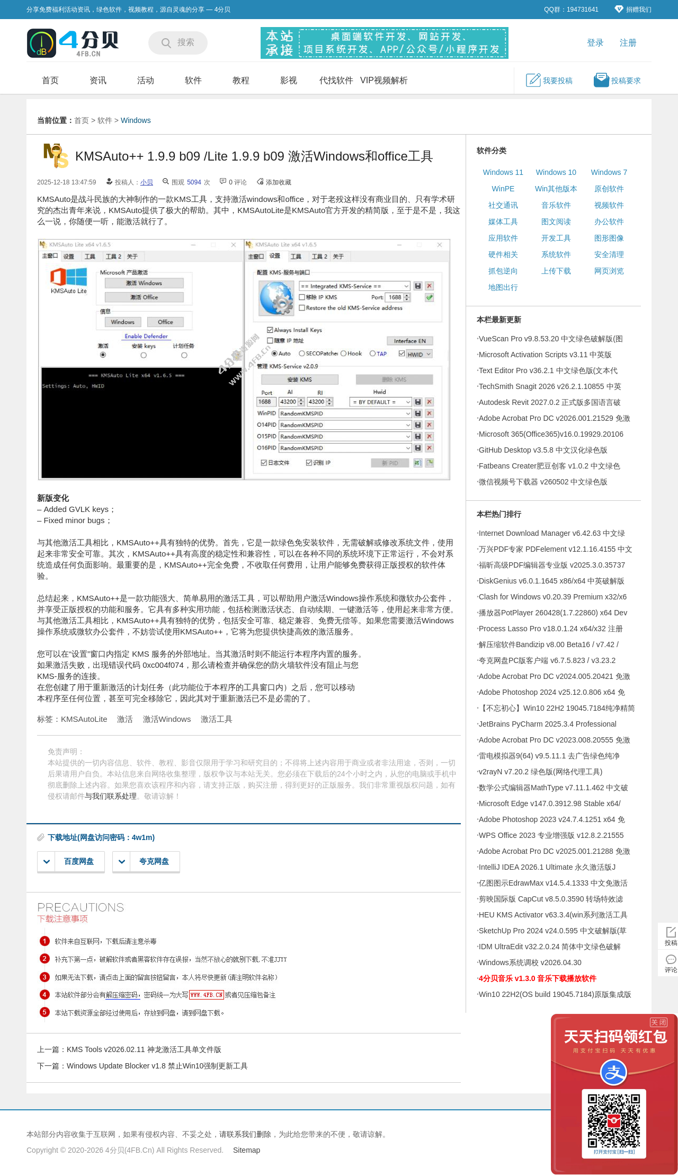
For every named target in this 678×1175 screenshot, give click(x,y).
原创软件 (609, 188)
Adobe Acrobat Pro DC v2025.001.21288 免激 (554, 851)
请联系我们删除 (245, 1134)
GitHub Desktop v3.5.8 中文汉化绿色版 (543, 450)
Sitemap (246, 1150)
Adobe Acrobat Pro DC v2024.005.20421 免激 (554, 676)
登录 (595, 42)
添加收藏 (278, 182)
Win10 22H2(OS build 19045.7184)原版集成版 (555, 994)
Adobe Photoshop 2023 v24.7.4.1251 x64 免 (552, 819)
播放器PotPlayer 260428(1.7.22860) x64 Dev (553, 612)
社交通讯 (503, 205)
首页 (50, 80)
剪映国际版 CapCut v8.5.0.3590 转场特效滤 (551, 899)
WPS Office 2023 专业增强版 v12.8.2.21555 (551, 835)
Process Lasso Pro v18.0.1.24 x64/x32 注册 (551, 628)
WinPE (503, 188)
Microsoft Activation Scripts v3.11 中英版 (545, 354)
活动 (145, 80)
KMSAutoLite (84, 718)
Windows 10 (556, 172)
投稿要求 (617, 80)
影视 (288, 80)
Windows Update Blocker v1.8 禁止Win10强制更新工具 (157, 1066)
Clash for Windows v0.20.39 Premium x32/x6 (553, 597)
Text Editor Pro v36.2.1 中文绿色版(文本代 (548, 370)
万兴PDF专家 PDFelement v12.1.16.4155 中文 (555, 549)
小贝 (146, 182)
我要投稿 (549, 80)
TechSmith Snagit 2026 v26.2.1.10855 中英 (550, 386)
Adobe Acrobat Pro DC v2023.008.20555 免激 (554, 740)
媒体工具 (503, 221)
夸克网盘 (144, 861)
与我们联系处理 (111, 796)
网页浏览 (609, 271)
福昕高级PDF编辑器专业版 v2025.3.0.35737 (552, 565)
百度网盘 (68, 861)
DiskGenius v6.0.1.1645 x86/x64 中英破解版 (552, 581)
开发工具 (556, 238)
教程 (241, 80)
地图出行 (503, 287)
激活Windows (167, 718)
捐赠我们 (633, 9)
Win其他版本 (556, 188)
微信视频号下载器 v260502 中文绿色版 (543, 482)
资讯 (98, 80)
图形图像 (609, 238)
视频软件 (609, 205)
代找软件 (336, 80)
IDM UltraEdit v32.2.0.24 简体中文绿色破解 (550, 946)
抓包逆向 (503, 271)
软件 (193, 80)
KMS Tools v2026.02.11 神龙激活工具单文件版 (144, 1049)
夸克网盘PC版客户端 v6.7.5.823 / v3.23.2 (547, 660)
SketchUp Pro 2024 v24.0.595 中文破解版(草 (553, 930)
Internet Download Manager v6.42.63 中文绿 (552, 533)
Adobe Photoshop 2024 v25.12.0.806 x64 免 (552, 692)
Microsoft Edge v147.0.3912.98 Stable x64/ (550, 803)
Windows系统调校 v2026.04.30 (530, 962)
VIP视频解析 (384, 80)
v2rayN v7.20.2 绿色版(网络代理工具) (540, 771)
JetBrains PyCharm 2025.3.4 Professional (548, 724)
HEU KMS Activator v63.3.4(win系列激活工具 (553, 915)
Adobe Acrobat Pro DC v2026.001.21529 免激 (554, 418)
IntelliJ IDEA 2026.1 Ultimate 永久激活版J (547, 867)
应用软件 (503, 238)
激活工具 (217, 718)
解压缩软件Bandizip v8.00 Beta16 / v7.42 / (549, 644)
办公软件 (609, 221)
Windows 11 (503, 172)
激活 (125, 718)
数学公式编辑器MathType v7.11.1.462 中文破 (553, 787)
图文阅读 (556, 221)
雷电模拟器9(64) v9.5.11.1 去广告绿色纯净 (549, 756)
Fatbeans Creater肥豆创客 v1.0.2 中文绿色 (549, 466)
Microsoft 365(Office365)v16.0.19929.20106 (551, 434)
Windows (136, 120)
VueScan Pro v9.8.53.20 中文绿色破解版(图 (551, 338)
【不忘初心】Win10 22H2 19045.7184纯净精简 (557, 708)
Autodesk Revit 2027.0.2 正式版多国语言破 (550, 402)
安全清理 (609, 254)
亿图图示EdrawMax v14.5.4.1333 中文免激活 (553, 883)
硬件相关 (503, 254)
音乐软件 (556, 205)
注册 (628, 42)
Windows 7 (609, 172)
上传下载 (556, 271)
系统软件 (556, 254)
